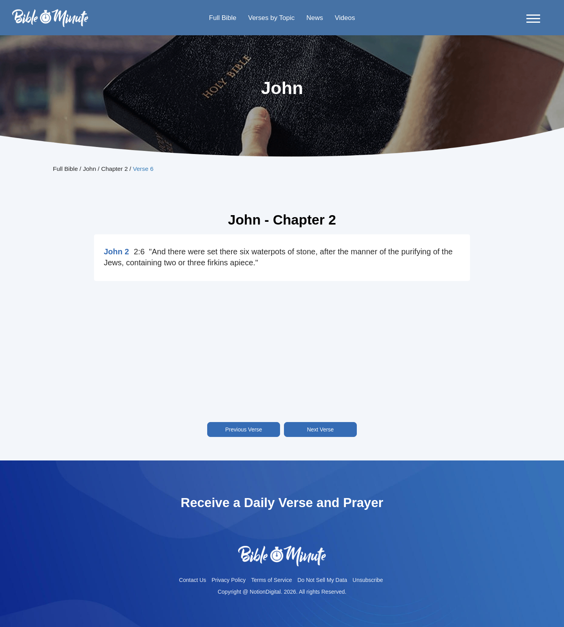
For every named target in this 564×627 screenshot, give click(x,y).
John (89, 168)
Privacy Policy (229, 580)
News (314, 18)
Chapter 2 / (117, 168)
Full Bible (223, 18)
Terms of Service (271, 580)
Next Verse (320, 429)
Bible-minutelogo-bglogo (50, 12)
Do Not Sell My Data (322, 580)
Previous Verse (243, 429)
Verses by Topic (271, 18)
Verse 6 (143, 168)
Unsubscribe (367, 580)
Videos (345, 18)
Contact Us (192, 580)
